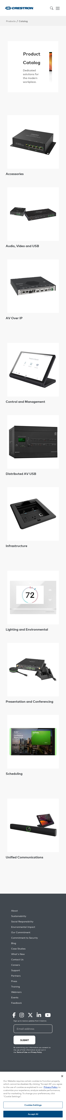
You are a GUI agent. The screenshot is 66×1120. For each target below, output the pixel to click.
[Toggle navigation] (58, 8)
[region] (33, 1096)
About (14, 910)
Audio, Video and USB (22, 246)
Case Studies (18, 948)
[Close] (62, 1076)
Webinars (16, 992)
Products (11, 20)
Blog (13, 943)
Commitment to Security (24, 937)
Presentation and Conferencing (29, 701)
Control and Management (25, 401)
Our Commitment (20, 932)
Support (15, 970)
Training (15, 986)
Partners (16, 975)
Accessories (15, 174)
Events (14, 997)
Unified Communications (24, 857)
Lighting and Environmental (27, 629)
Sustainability (18, 916)
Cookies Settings (32, 1105)
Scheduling (14, 773)
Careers (15, 965)
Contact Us (17, 959)
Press (14, 981)
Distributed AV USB (21, 474)
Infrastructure (16, 546)
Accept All (33, 1114)
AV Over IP (14, 318)
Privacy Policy (50, 1087)
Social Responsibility (22, 921)
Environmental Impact (23, 927)
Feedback (16, 1002)
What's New (18, 954)
